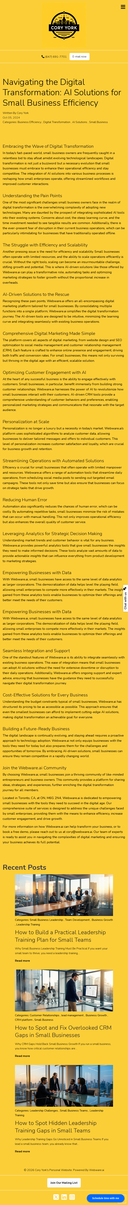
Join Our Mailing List (64, 1183)
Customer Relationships (44, 1015)
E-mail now (79, 57)
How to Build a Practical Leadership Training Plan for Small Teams (60, 936)
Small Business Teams (74, 1111)
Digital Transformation (56, 122)
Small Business (98, 122)
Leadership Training (28, 925)
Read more (22, 961)
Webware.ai (96, 1170)
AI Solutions (79, 122)
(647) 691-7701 (54, 57)
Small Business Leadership (46, 920)
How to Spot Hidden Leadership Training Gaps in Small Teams (56, 1126)
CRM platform (23, 1020)
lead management (72, 1015)
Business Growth (102, 920)
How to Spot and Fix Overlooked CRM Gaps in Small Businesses (63, 1031)
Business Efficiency (29, 122)
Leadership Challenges (44, 1111)
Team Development (77, 920)
